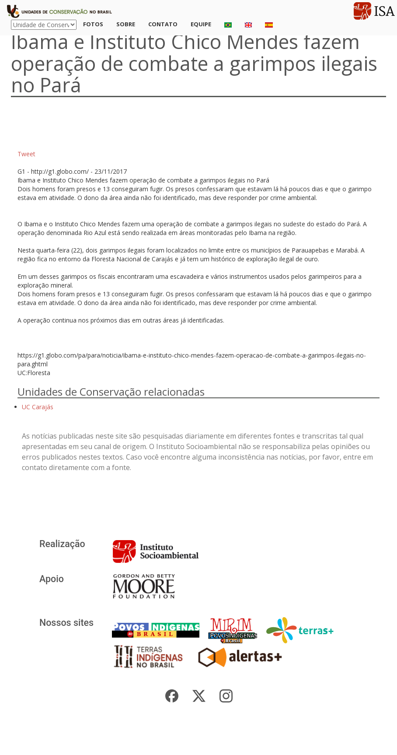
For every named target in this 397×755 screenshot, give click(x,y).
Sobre (125, 24)
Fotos (93, 24)
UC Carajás (37, 407)
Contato (163, 24)
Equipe (201, 24)
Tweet (26, 154)
